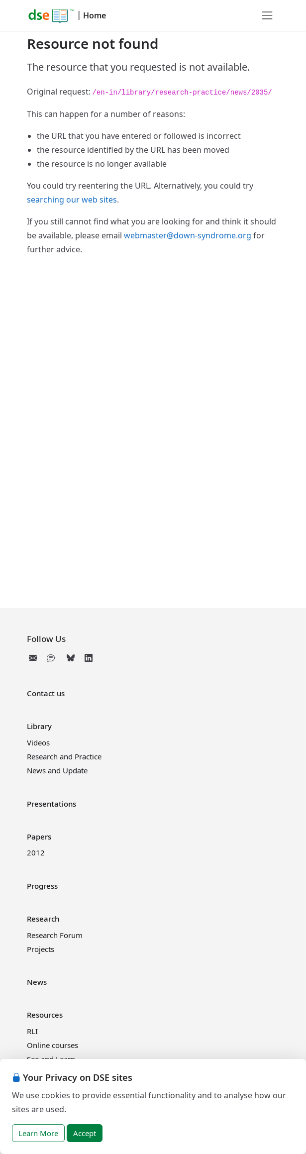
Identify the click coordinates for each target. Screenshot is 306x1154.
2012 (36, 852)
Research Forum (55, 935)
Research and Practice (64, 756)
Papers (39, 836)
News (37, 982)
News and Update (57, 770)
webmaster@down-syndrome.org (187, 235)
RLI (32, 1031)
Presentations (51, 804)
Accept (84, 1133)
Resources (45, 1015)
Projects (40, 949)
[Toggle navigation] (267, 15)
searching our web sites (72, 199)
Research (43, 919)
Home (94, 15)
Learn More (38, 1133)
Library (39, 726)
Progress (42, 886)
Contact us (46, 693)
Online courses (52, 1045)
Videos (38, 742)
